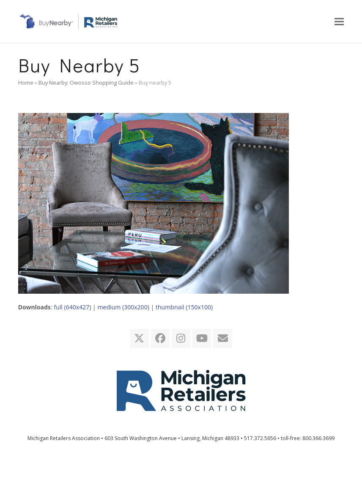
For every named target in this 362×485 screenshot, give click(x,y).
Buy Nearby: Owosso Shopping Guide (86, 82)
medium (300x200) (123, 307)
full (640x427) (72, 307)
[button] (339, 21)
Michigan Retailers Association (63, 438)
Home (25, 82)
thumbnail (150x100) (184, 307)
